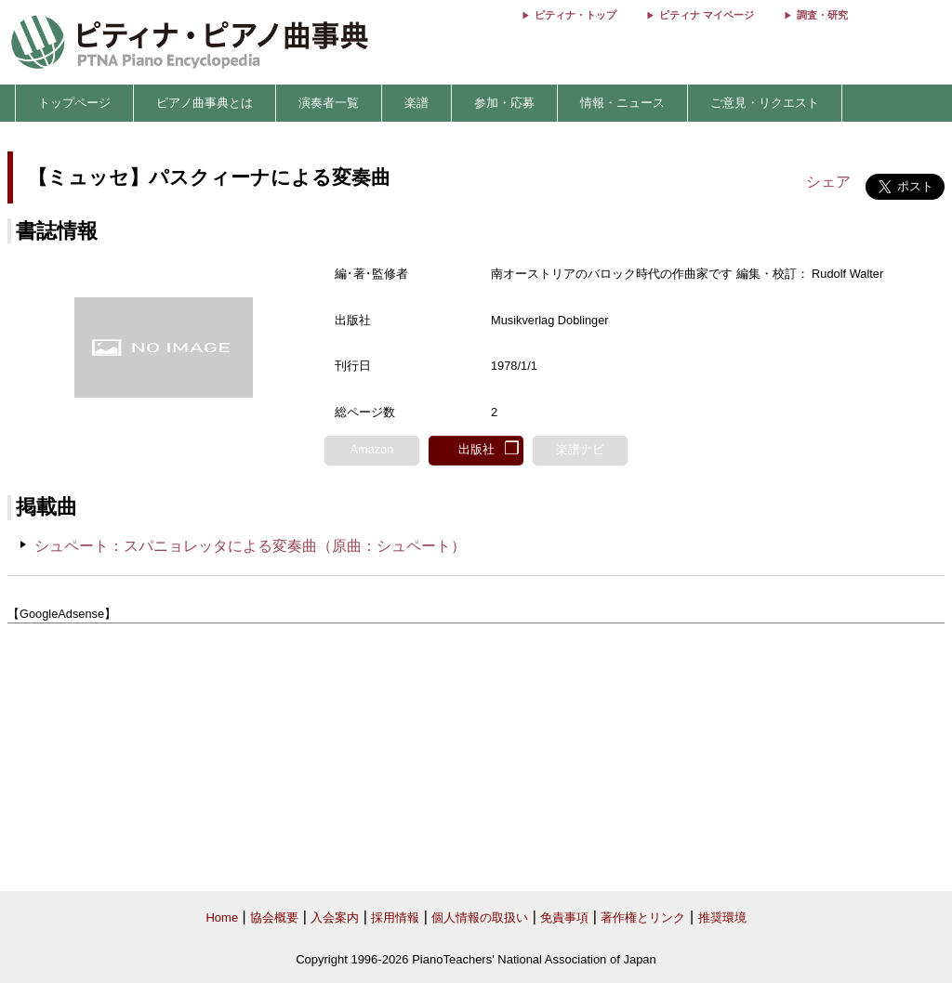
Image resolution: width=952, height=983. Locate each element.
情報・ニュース (622, 103)
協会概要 (274, 917)
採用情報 (395, 917)
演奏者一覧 (328, 103)
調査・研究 (822, 14)
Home (221, 917)
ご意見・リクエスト (764, 103)
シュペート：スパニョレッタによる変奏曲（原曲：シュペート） (250, 546)
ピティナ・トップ (575, 14)
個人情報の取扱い (479, 917)
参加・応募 (504, 103)
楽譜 (416, 103)
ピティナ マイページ (706, 14)
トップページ (74, 103)
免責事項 (564, 917)
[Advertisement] (476, 757)
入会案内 (335, 917)
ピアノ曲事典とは (204, 103)
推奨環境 (722, 917)
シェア (828, 182)
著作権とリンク (643, 917)
